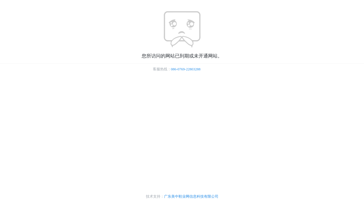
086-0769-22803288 (186, 69)
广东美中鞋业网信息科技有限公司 (191, 196)
